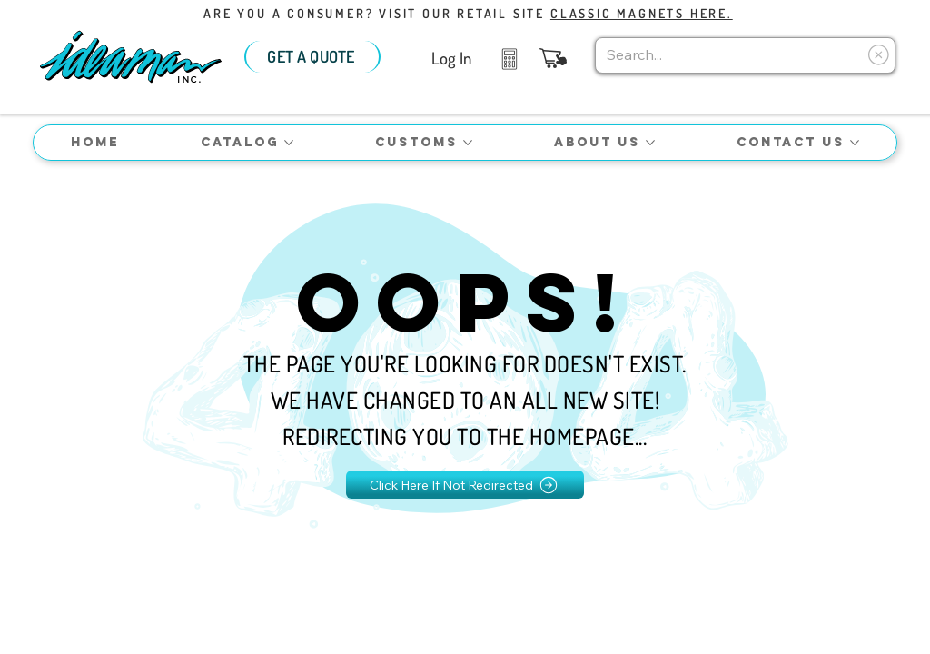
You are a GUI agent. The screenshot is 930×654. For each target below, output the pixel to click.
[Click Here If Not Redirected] (465, 485)
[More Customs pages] (467, 142)
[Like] (509, 58)
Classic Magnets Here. (641, 13)
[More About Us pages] (650, 142)
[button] (553, 58)
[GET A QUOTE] (312, 57)
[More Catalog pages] (288, 142)
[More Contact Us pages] (854, 142)
